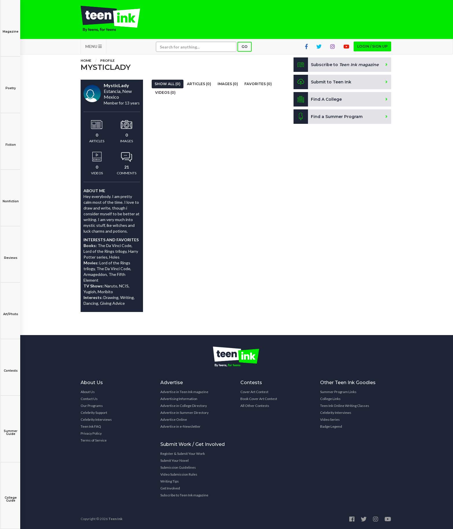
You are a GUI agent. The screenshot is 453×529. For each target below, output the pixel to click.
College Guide (10, 495)
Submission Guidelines (178, 467)
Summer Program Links (338, 392)
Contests (10, 367)
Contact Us (89, 399)
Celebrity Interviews (96, 419)
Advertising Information (178, 399)
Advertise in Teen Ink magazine (184, 392)
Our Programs (92, 405)
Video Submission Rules (178, 474)
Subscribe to (336, 64)
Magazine (10, 27)
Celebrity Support (94, 412)
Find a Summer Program (328, 116)
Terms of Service (94, 440)
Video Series (330, 419)
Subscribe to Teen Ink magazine (184, 495)
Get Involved (170, 488)
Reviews (10, 254)
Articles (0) (199, 84)
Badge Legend (331, 426)
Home (86, 60)
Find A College (318, 99)
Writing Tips (169, 481)
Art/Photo (10, 310)
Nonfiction (10, 197)
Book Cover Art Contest (258, 399)
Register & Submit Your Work (182, 453)
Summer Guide (10, 428)
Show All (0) (168, 84)
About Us (88, 392)
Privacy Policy (91, 433)
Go (245, 46)
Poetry (10, 84)
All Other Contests (254, 405)
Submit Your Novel (174, 460)
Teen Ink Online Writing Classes (344, 405)
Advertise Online (173, 419)
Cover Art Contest (254, 392)
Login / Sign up (372, 46)
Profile (107, 60)
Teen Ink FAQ (91, 426)
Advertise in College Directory (183, 405)
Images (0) (228, 84)
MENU (93, 46)
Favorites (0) (258, 84)
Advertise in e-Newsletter (180, 426)
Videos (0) (165, 92)
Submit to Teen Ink (322, 82)
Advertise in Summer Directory (184, 412)
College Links (330, 399)
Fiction (10, 141)
